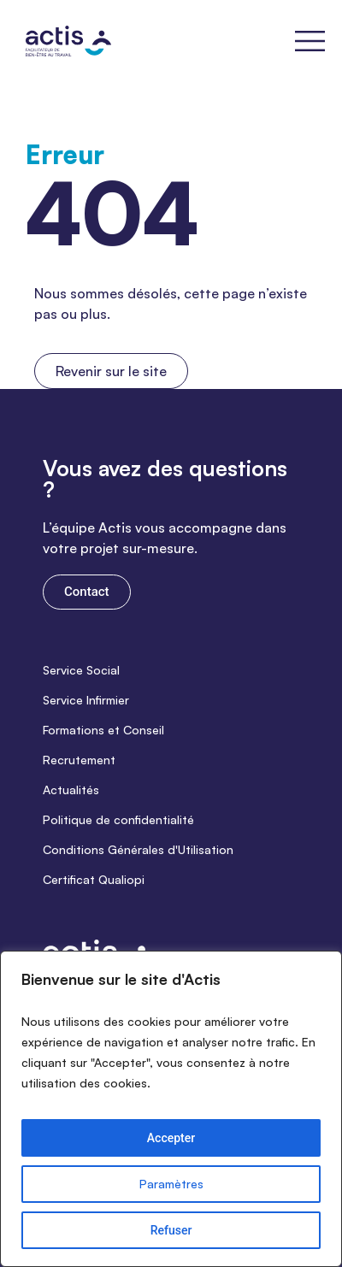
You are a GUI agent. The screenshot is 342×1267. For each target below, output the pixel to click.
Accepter (171, 1138)
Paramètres (171, 1183)
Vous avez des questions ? (165, 479)
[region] (171, 1109)
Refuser (171, 1230)
